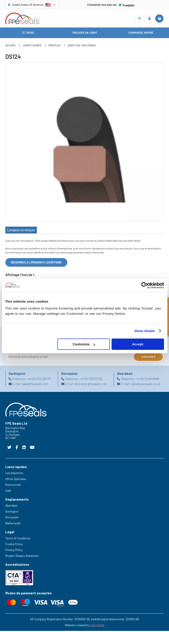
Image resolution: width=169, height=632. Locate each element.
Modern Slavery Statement (22, 557)
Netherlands (13, 524)
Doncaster (12, 518)
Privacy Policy (14, 551)
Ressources (13, 486)
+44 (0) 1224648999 (147, 380)
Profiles (54, 46)
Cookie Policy (14, 545)
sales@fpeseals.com (35, 385)
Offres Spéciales (15, 480)
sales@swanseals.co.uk (145, 385)
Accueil (10, 46)
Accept (137, 344)
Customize (84, 344)
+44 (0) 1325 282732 (39, 380)
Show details (144, 331)
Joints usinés (32, 46)
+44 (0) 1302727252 (91, 380)
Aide (8, 492)
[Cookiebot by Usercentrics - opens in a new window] (144, 285)
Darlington (11, 512)
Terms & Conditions (17, 539)
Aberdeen (11, 506)
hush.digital (97, 626)
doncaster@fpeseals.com (91, 385)
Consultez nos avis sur (111, 5)
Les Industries (14, 474)
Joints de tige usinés (81, 46)
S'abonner (148, 358)
